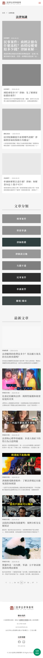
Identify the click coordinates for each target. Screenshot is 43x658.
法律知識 (11, 13)
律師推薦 (5, 350)
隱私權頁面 (21, 646)
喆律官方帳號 (23, 620)
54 (15, 582)
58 (28, 582)
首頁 (3, 13)
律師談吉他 (6, 393)
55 (18, 582)
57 (25, 582)
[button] (23, 642)
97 (33, 582)
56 (21, 582)
